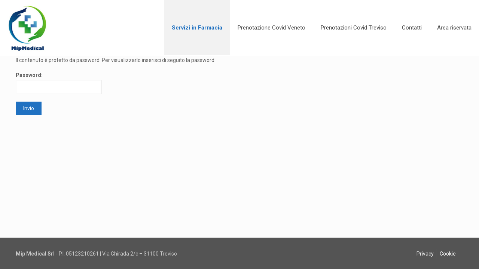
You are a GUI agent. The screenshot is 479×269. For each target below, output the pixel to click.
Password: (59, 83)
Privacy (425, 254)
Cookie (448, 254)
